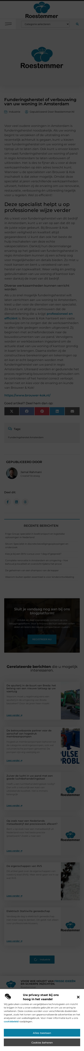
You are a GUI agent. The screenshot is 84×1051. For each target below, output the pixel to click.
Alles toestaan (42, 1035)
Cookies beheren (42, 1044)
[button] (78, 999)
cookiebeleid (11, 1023)
